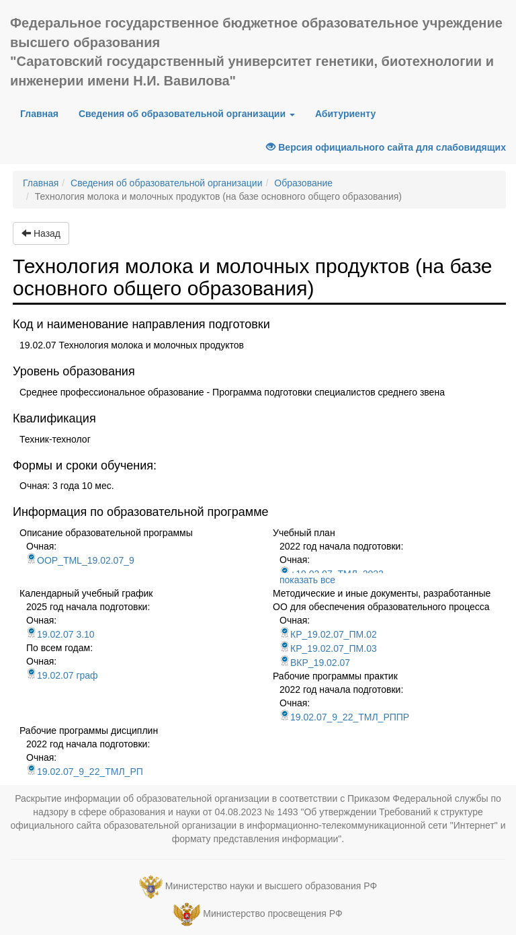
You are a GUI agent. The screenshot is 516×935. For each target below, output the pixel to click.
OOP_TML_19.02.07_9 (80, 560)
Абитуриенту (345, 113)
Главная (44, 112)
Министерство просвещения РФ (272, 913)
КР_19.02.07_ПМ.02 (328, 634)
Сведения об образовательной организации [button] (187, 113)
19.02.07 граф (62, 675)
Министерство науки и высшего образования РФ (271, 886)
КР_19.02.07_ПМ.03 (328, 648)
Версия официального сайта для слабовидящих (386, 147)
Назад (41, 233)
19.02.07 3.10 (60, 634)
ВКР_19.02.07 (315, 662)
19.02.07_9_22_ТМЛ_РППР (344, 717)
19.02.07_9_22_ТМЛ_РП (84, 771)
